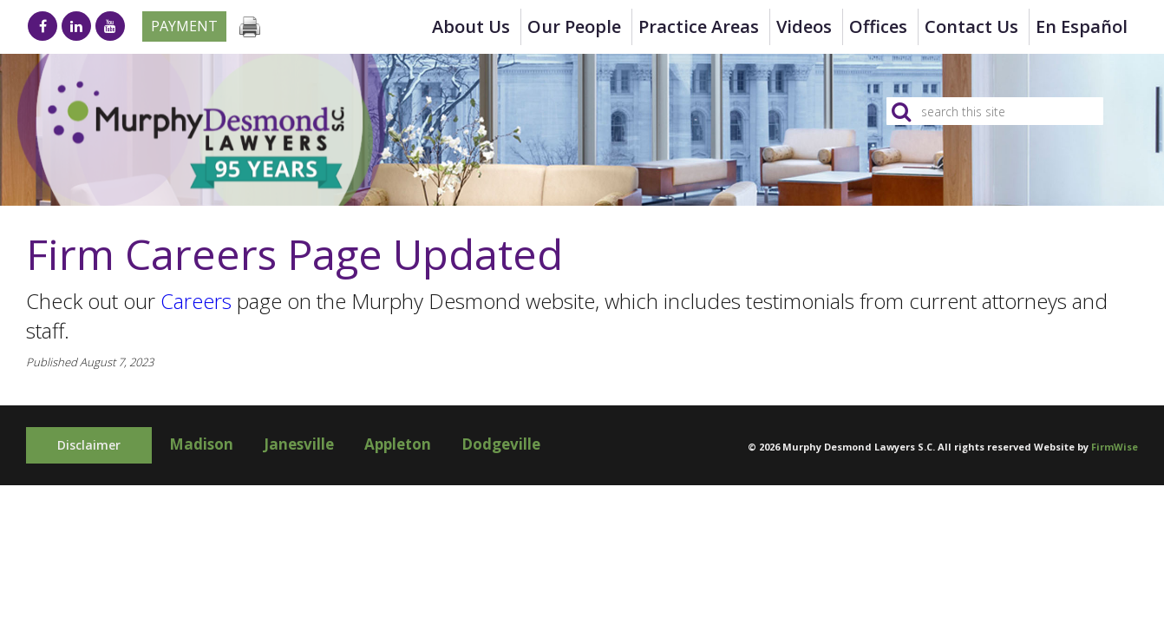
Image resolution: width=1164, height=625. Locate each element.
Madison (201, 444)
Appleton (397, 444)
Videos (804, 26)
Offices (878, 26)
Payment (184, 26)
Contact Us (971, 26)
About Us (471, 26)
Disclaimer (89, 445)
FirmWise (1114, 446)
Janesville (299, 444)
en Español (1082, 26)
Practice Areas (698, 26)
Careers (196, 300)
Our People (574, 26)
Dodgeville (500, 444)
